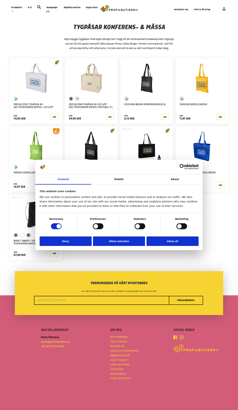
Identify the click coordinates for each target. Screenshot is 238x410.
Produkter (16, 9)
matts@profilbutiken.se (55, 341)
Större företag (202, 9)
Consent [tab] (63, 179)
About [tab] (175, 179)
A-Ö (30, 7)
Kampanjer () (52, 9)
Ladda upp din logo (120, 364)
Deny (65, 241)
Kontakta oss (181, 9)
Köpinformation (72, 7)
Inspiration (91, 7)
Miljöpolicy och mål (120, 355)
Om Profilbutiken (119, 337)
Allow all (172, 241)
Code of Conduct (118, 360)
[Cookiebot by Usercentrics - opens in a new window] (182, 167)
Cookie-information (120, 378)
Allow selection (119, 241)
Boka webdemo (118, 373)
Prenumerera (186, 300)
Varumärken (116, 369)
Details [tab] (119, 179)
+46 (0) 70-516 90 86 (52, 346)
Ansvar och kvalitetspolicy (124, 350)
